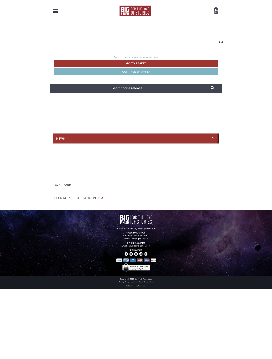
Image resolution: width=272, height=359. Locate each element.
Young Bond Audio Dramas (107, 234)
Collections (100, 27)
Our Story (214, 320)
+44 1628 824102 (114, 320)
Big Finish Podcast (174, 197)
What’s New (128, 27)
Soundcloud (196, 194)
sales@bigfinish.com (111, 323)
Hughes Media (71, 354)
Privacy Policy (60, 209)
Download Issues (211, 326)
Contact (212, 27)
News (150, 27)
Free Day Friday (182, 234)
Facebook (151, 194)
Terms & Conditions (126, 349)
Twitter (161, 194)
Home (73, 44)
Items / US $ (197, 11)
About (191, 27)
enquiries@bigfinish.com (142, 323)
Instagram (171, 194)
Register (211, 2)
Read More (201, 156)
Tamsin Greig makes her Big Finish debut (190, 271)
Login (200, 2)
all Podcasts (195, 163)
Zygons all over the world (105, 269)
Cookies (112, 349)
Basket (214, 10)
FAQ (217, 323)
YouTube (182, 194)
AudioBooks (71, 27)
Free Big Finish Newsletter (4, 77)
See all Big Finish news (201, 228)
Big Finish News (69, 227)
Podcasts (170, 27)
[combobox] (187, 20)
